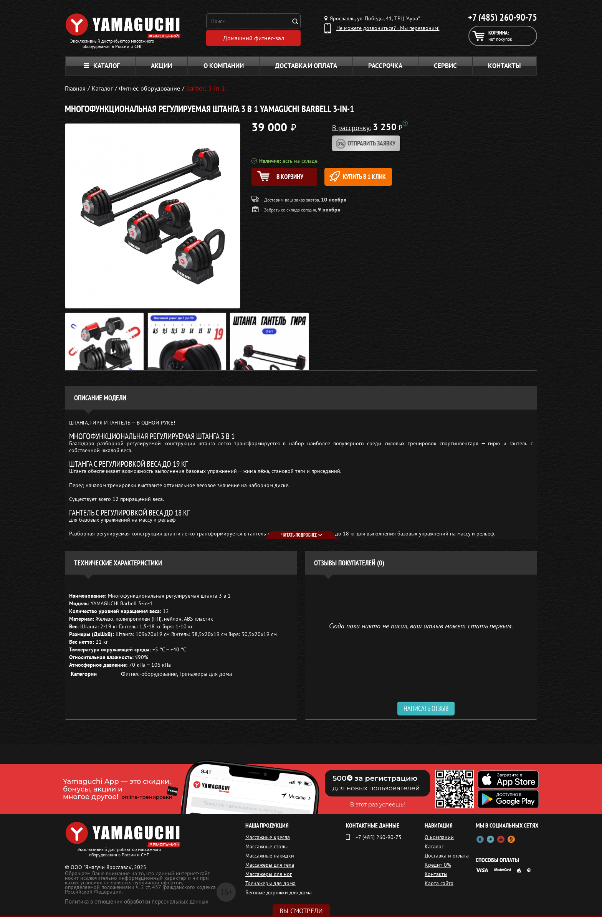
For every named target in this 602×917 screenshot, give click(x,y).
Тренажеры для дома (205, 673)
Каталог (102, 65)
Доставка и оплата (306, 65)
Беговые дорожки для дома (278, 892)
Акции (161, 65)
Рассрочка (385, 65)
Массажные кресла (267, 837)
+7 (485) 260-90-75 (502, 17)
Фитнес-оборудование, (150, 673)
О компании (223, 65)
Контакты (504, 65)
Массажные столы (266, 846)
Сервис (445, 65)
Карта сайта (439, 883)
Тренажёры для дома (270, 883)
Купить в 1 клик (369, 176)
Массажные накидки (269, 855)
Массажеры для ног (268, 874)
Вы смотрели (301, 911)
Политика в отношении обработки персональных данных (136, 901)
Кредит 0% (438, 864)
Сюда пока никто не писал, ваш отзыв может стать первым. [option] (421, 625)
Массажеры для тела (269, 864)
